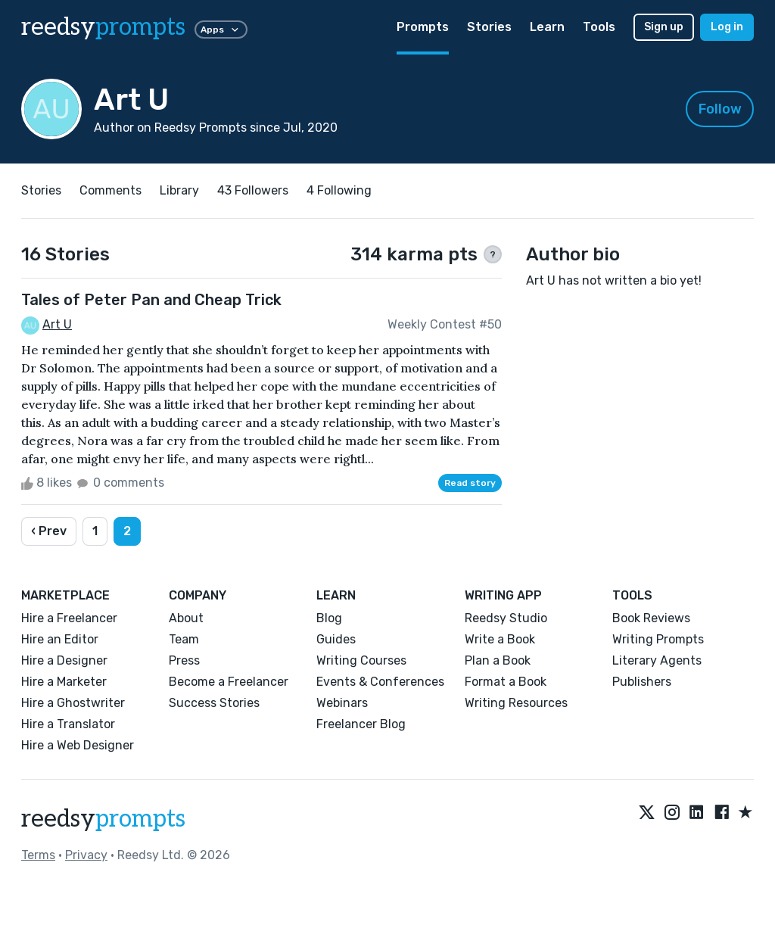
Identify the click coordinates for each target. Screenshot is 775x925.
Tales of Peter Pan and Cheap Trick (151, 300)
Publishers (641, 681)
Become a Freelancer (228, 681)
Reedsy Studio (506, 618)
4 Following (339, 190)
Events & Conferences (380, 681)
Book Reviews (651, 618)
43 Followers (252, 190)
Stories (489, 27)
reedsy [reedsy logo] (103, 27)
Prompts (423, 27)
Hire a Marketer (64, 681)
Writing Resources (516, 703)
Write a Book (500, 639)
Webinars (342, 703)
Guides (336, 639)
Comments (110, 190)
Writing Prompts (658, 639)
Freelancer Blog (361, 724)
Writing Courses (361, 660)
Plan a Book (498, 660)
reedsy (103, 819)
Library (179, 190)
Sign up (663, 26)
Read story (470, 483)
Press (184, 660)
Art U (57, 324)
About (186, 618)
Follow (720, 109)
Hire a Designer (64, 660)
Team (184, 639)
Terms (38, 855)
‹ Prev (49, 531)
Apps (221, 29)
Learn (547, 27)
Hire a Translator (68, 724)
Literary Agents (657, 660)
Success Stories (214, 703)
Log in (727, 26)
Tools (599, 27)
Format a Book (505, 681)
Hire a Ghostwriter (73, 703)
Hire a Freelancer (69, 618)
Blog (329, 618)
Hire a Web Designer (77, 745)
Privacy (86, 855)
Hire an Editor (59, 639)
